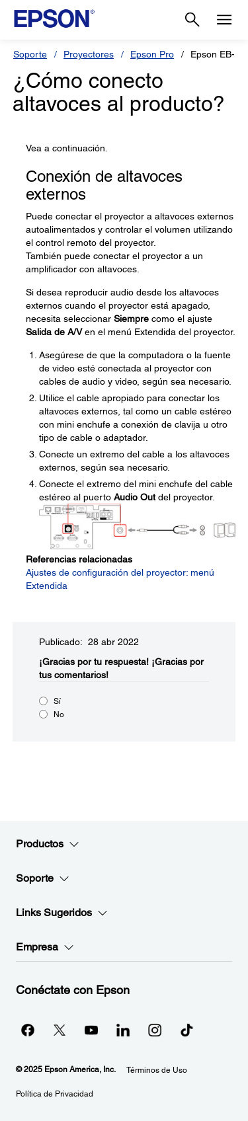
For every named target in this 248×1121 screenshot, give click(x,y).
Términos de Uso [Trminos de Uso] (156, 1070)
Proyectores (88, 54)
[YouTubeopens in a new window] (91, 1030)
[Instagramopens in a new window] (155, 1030)
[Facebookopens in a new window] (28, 1030)
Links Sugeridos (62, 913)
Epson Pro (152, 54)
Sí (57, 701)
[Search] (192, 19)
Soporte (30, 54)
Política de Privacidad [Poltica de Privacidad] (54, 1094)
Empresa (45, 947)
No (59, 714)
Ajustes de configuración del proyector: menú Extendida (120, 579)
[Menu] (224, 19)
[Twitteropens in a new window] (59, 1030)
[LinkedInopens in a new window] (123, 1030)
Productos (47, 844)
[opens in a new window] (186, 1030)
